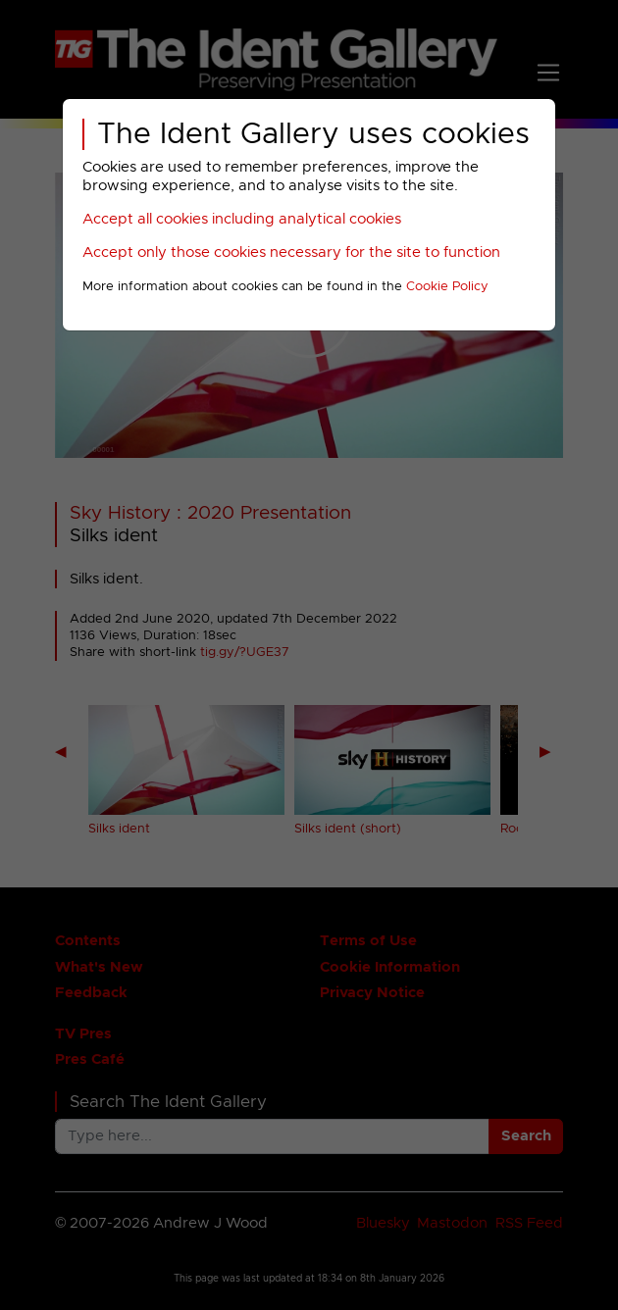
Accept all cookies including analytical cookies (241, 219)
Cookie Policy (447, 286)
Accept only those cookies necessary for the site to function (291, 252)
